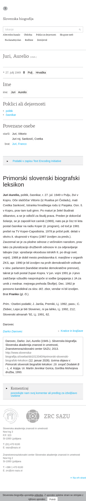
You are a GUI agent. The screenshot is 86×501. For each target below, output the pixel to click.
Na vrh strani (79, 477)
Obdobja (28, 35)
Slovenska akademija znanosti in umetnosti (25, 428)
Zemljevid (42, 40)
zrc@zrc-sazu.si (14, 470)
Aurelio (22, 92)
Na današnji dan (13, 40)
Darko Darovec (12, 331)
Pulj (30, 72)
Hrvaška (41, 72)
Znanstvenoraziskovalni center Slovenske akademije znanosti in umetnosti (41, 454)
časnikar (11, 114)
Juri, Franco (19, 143)
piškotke (39, 495)
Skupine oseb (66, 35)
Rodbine (29, 40)
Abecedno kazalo (11, 35)
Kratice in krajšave (72, 330)
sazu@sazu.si (13, 447)
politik (9, 110)
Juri (13, 92)
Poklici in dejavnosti (46, 35)
